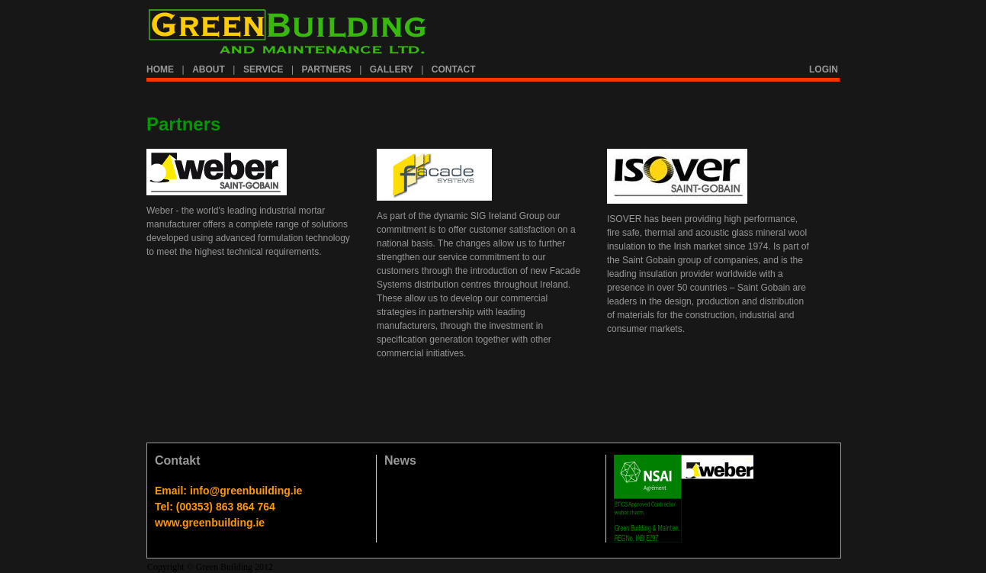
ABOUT (208, 69)
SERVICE (263, 69)
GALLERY (391, 69)
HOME (160, 69)
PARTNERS (327, 69)
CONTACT (454, 69)
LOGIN (823, 69)
